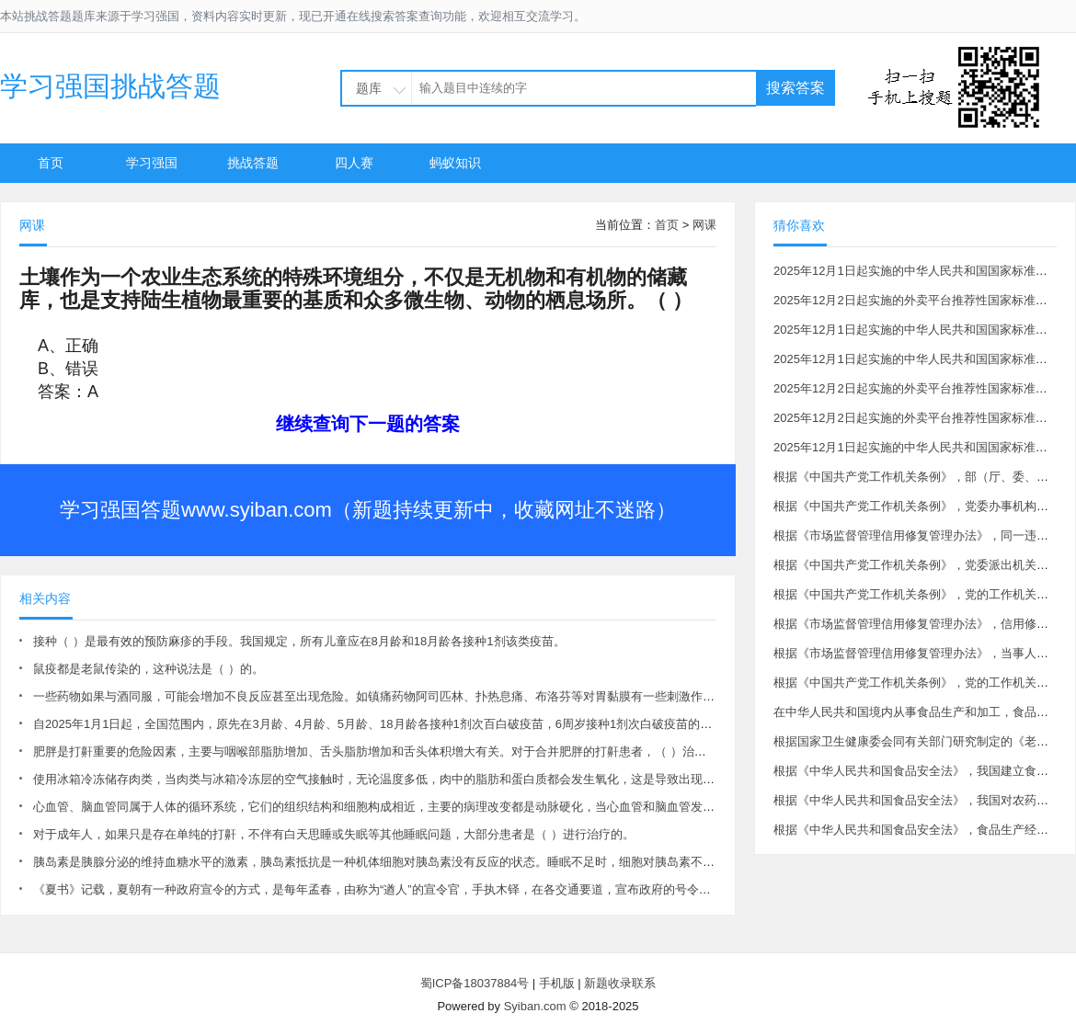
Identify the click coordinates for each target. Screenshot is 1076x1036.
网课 (704, 225)
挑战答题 (253, 162)
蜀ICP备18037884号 (475, 983)
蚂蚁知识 (455, 162)
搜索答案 (795, 88)
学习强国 (151, 162)
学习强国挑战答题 (110, 86)
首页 (50, 162)
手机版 (557, 983)
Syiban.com (535, 1006)
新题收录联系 (620, 983)
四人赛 (354, 162)
